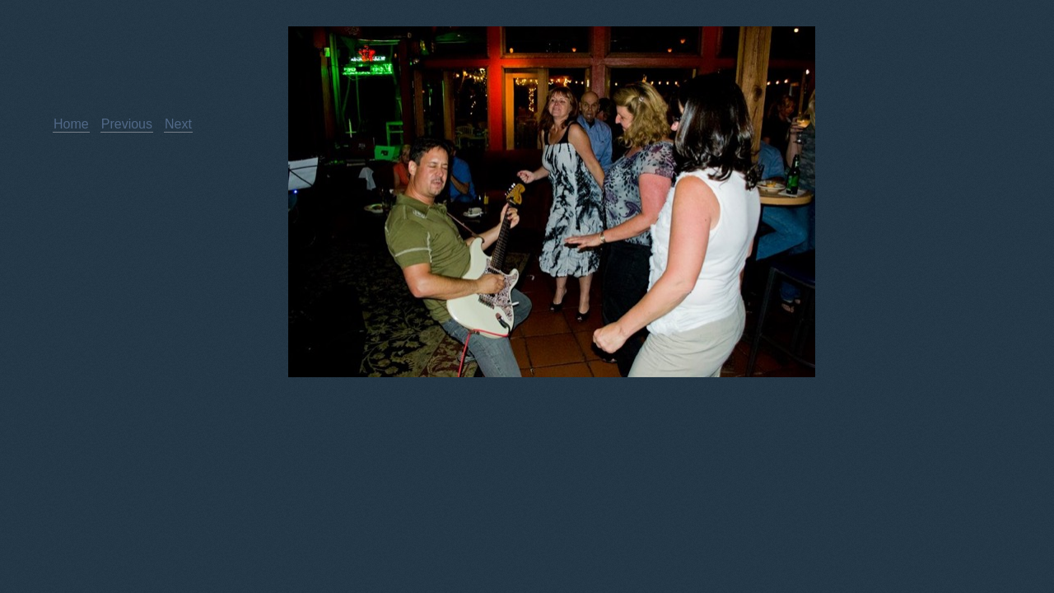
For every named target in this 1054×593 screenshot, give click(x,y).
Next (178, 124)
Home (71, 124)
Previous (126, 124)
